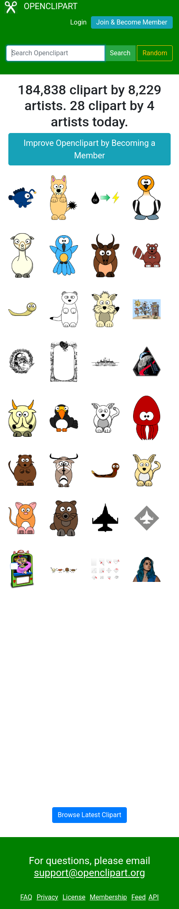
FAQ (26, 897)
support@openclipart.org (89, 873)
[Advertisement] (89, 691)
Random (154, 53)
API (154, 897)
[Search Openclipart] (55, 53)
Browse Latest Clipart (89, 815)
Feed (138, 897)
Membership (108, 897)
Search (120, 53)
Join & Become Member (131, 22)
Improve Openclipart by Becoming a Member (90, 149)
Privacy (47, 897)
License (74, 897)
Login (78, 22)
